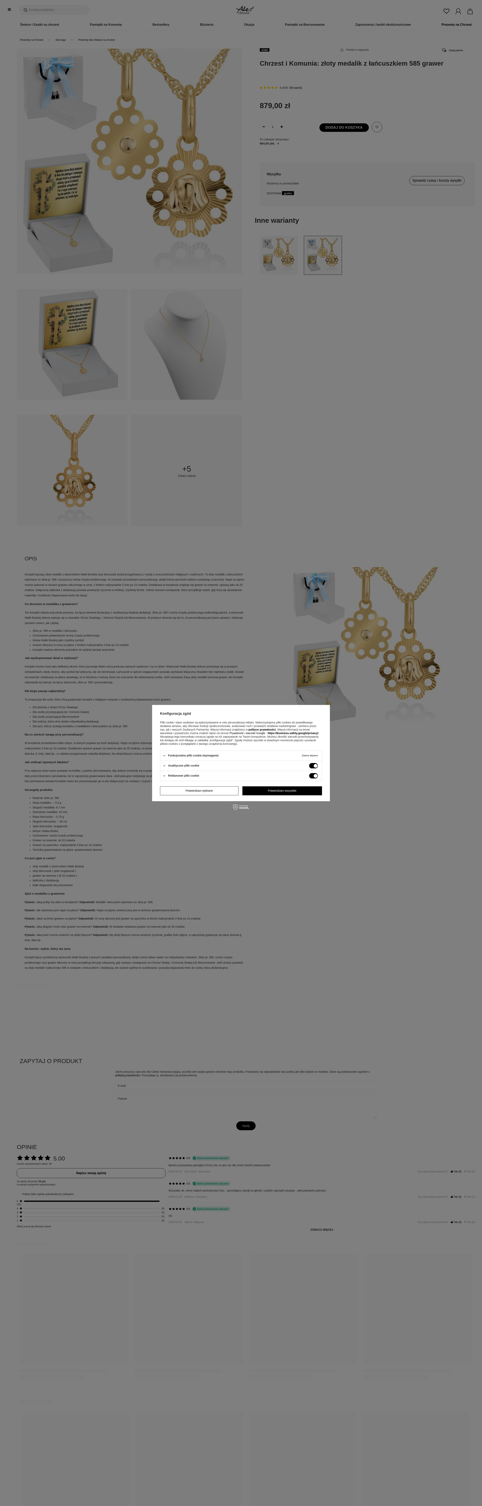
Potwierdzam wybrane (199, 790)
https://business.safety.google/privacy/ (293, 733)
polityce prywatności (262, 729)
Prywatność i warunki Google (248, 733)
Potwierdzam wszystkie (282, 790)
